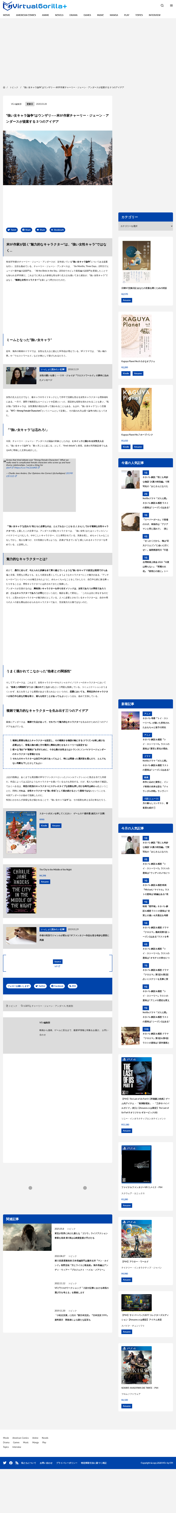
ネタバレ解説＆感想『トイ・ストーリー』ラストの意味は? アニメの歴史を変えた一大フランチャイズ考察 (156, 996)
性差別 (70, 1006)
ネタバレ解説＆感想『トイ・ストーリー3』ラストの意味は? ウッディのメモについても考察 (156, 868)
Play (126, 15)
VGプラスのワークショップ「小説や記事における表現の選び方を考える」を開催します (82, 1290)
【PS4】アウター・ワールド (135, 1261)
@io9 (8, 467)
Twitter (42, 986)
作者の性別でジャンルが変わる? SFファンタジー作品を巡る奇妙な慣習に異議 (74, 937)
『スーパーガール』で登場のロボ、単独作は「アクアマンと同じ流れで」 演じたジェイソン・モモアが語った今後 (155, 524)
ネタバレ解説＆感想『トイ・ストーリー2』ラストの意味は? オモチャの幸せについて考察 (156, 953)
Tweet (13, 230)
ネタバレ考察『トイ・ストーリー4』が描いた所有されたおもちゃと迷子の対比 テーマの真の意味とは (156, 723)
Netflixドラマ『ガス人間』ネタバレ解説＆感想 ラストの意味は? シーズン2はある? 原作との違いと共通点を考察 (156, 503)
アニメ (147, 713)
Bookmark (59, 230)
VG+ (164, 1463)
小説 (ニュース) (151, 798)
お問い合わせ (46, 1463)
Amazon (56, 825)
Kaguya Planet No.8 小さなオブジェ (138, 361)
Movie (6, 15)
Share (28, 230)
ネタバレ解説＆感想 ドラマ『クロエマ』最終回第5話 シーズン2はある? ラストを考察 (156, 932)
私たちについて (28, 1463)
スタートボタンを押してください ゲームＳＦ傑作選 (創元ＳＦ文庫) (72, 813)
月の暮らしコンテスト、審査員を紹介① (155, 805)
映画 (146, 777)
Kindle (44, 825)
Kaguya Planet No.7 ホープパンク (137, 434)
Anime (45, 15)
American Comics (26, 15)
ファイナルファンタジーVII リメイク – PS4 (141, 1187)
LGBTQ (27, 1006)
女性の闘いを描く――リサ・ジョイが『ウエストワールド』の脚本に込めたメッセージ (74, 377)
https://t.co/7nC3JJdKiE (26, 467)
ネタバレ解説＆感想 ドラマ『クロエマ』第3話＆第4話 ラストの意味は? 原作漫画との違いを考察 (156, 1038)
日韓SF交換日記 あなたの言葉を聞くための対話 (144, 288)
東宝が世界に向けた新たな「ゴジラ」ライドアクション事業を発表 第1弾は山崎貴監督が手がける (81, 1235)
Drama (73, 15)
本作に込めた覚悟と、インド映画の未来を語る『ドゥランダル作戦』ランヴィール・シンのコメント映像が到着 (155, 787)
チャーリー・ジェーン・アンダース (49, 1006)
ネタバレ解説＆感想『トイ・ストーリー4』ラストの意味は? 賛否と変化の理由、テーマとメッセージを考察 (156, 744)
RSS (74, 986)
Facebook (58, 986)
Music (100, 15)
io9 (56, 966)
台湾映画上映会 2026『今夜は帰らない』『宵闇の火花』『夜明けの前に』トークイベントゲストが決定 (156, 567)
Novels (59, 15)
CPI (171, 1463)
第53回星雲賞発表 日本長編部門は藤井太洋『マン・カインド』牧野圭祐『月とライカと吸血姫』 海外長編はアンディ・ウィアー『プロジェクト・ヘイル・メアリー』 (81, 1265)
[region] (88, 51)
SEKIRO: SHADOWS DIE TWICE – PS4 (139, 1388)
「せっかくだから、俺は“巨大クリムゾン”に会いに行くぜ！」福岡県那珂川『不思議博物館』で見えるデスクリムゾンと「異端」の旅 (156, 546)
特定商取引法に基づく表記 (94, 1463)
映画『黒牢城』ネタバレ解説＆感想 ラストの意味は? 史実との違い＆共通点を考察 (156, 911)
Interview (155, 15)
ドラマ (147, 756)
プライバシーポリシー (66, 1463)
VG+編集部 (16, 104)
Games (87, 15)
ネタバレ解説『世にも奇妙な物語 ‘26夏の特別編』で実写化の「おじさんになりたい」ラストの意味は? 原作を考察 (156, 482)
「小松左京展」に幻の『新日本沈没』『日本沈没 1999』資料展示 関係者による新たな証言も (82, 1317)
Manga (114, 15)
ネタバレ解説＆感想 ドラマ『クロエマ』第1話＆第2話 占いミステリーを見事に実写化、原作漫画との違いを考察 (156, 975)
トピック (13, 1006)
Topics (139, 15)
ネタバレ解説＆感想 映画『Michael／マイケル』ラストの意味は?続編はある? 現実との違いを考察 (156, 890)
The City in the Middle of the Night (55, 869)
